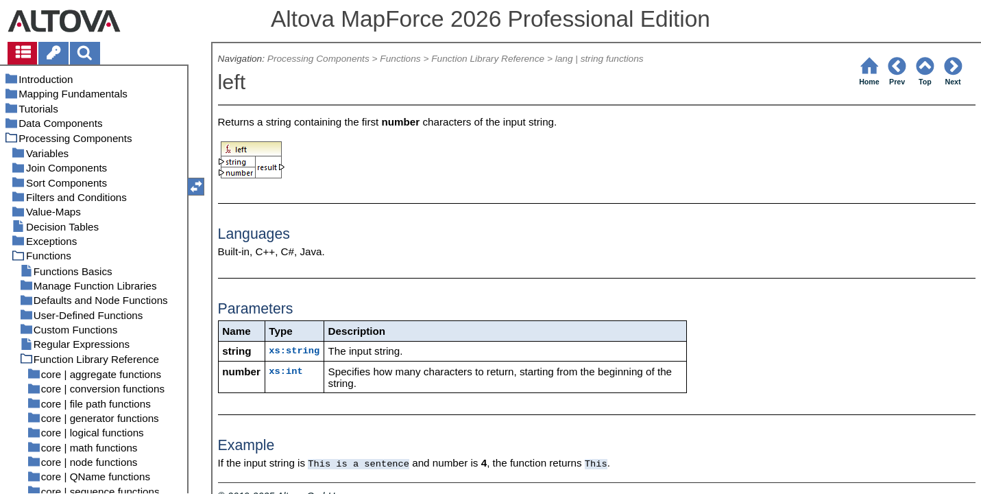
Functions (400, 59)
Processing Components (318, 59)
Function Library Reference (487, 59)
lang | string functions (599, 59)
